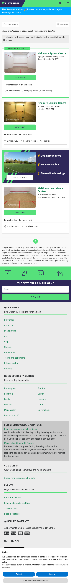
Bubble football (11, 513)
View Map (62, 24)
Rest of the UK (11, 415)
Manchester (10, 410)
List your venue (20, 177)
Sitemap (8, 368)
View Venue (20, 77)
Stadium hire (10, 508)
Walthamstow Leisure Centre (50, 190)
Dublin (41, 393)
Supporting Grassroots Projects (19, 478)
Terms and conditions (14, 357)
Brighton (8, 393)
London (7, 404)
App (6, 336)
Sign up (35, 297)
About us (8, 325)
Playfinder (9, 320)
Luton (40, 404)
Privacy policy (11, 363)
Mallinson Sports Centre (52, 53)
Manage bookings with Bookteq (19, 443)
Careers (7, 347)
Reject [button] (19, 574)
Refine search (10, 24)
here (61, 37)
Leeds (7, 399)
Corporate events (12, 497)
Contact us (9, 352)
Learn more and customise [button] (35, 580)
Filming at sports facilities (17, 503)
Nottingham (43, 410)
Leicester (42, 399)
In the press (10, 330)
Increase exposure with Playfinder (20, 429)
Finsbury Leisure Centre (52, 103)
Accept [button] (52, 574)
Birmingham (10, 388)
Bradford (42, 388)
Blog (6, 341)
